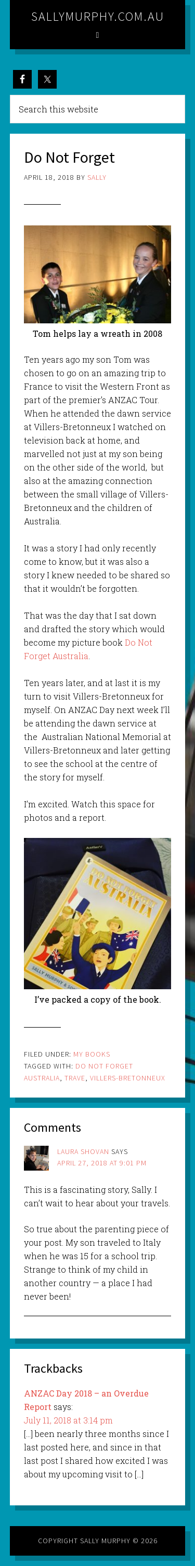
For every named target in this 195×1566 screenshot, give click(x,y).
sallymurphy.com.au (97, 16)
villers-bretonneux (127, 1078)
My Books (91, 1054)
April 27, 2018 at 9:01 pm (102, 1163)
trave (74, 1078)
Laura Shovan (83, 1151)
